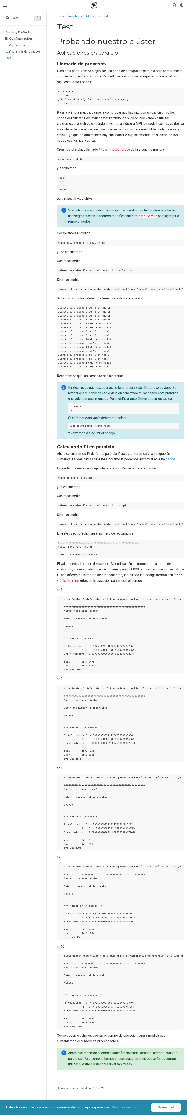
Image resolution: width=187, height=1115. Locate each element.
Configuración (18, 39)
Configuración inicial (17, 45)
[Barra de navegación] (5, 5)
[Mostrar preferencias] (182, 5)
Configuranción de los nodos (22, 51)
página (170, 459)
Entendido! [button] (166, 1107)
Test (8, 57)
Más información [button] (123, 1107)
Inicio (60, 16)
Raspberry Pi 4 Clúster (18, 32)
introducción (151, 1059)
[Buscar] (174, 5)
